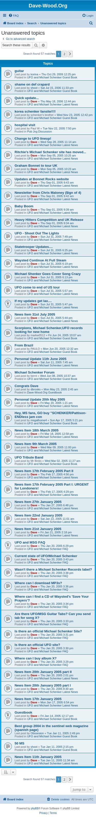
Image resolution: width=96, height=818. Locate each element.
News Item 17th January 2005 (38, 699)
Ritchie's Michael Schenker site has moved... (50, 152)
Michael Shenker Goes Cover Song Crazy (48, 274)
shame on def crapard (32, 84)
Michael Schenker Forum (35, 372)
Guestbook (23, 712)
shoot (33, 87)
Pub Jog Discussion (39, 131)
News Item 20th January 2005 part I (43, 685)
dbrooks (35, 389)
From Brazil (24, 345)
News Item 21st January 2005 (38, 529)
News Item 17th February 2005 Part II (44, 471)
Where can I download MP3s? (38, 583)
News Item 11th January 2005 (38, 757)
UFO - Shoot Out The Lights (37, 233)
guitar (19, 71)
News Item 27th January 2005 (38, 502)
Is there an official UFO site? (37, 645)
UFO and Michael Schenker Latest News (52, 104)
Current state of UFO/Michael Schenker (46, 556)
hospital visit (25, 125)
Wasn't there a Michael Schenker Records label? (53, 569)
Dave (33, 101)
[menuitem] (13, 16)
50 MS (19, 743)
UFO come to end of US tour (37, 287)
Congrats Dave (26, 386)
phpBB (35, 808)
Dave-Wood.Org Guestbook (44, 392)
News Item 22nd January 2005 (38, 515)
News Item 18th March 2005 (37, 430)
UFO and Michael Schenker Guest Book (52, 77)
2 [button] (64, 54)
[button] (70, 54)
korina (34, 74)
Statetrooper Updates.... (34, 247)
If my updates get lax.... (33, 301)
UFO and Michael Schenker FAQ (47, 548)
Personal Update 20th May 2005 (40, 399)
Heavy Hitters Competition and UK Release (49, 220)
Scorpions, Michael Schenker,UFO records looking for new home (49, 330)
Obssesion (37, 733)
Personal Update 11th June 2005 (40, 359)
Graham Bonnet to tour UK (36, 165)
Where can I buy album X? (36, 658)
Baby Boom (24, 206)
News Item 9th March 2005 (36, 444)
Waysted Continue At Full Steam (40, 260)
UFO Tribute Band (29, 457)
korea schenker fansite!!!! (35, 111)
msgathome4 (38, 420)
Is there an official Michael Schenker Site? (48, 631)
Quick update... (27, 98)
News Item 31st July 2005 (35, 314)
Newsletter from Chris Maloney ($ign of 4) (48, 193)
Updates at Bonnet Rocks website (42, 179)
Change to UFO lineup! (33, 138)
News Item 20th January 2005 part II (43, 672)
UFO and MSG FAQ (30, 542)
